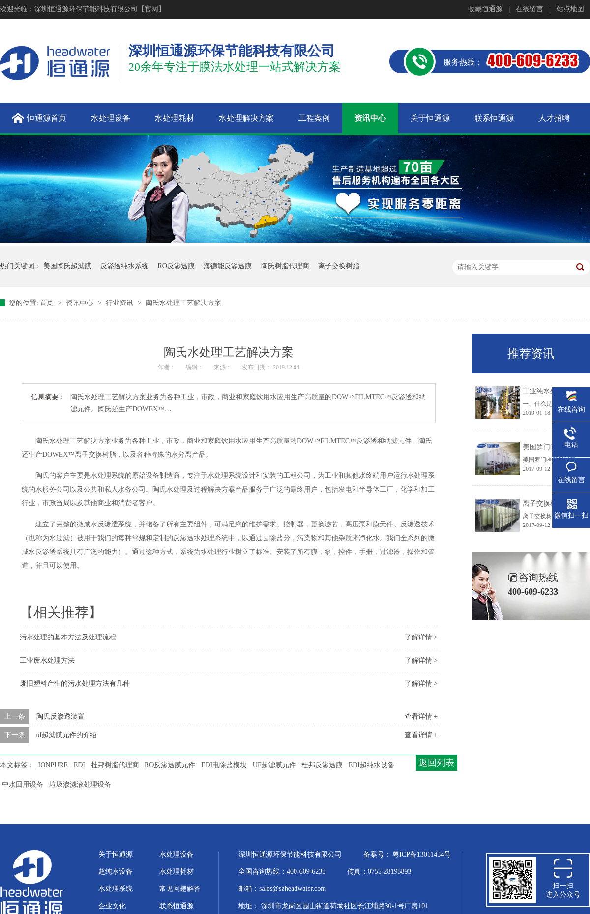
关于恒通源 (115, 854)
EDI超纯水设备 (371, 765)
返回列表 (436, 763)
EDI (79, 765)
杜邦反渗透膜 (322, 765)
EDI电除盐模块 (224, 765)
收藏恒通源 (485, 9)
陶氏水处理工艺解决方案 (183, 302)
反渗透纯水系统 (124, 266)
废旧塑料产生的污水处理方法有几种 (75, 683)
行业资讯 (120, 302)
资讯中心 (80, 302)
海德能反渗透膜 (228, 266)
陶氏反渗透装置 (60, 716)
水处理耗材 (176, 871)
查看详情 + (421, 716)
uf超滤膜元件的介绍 (66, 735)
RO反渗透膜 (176, 266)
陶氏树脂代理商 (285, 266)
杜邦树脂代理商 (115, 765)
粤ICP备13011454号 (421, 854)
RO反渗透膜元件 (170, 765)
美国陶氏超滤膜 (67, 266)
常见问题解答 (180, 888)
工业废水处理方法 (47, 660)
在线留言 (529, 9)
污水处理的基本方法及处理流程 (68, 637)
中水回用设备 (22, 784)
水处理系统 (115, 888)
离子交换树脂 (338, 266)
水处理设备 (176, 854)
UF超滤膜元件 (274, 765)
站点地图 (570, 9)
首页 (48, 302)
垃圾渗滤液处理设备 (80, 784)
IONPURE (53, 765)
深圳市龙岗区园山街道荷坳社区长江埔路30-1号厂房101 (345, 906)
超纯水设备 (115, 871)
